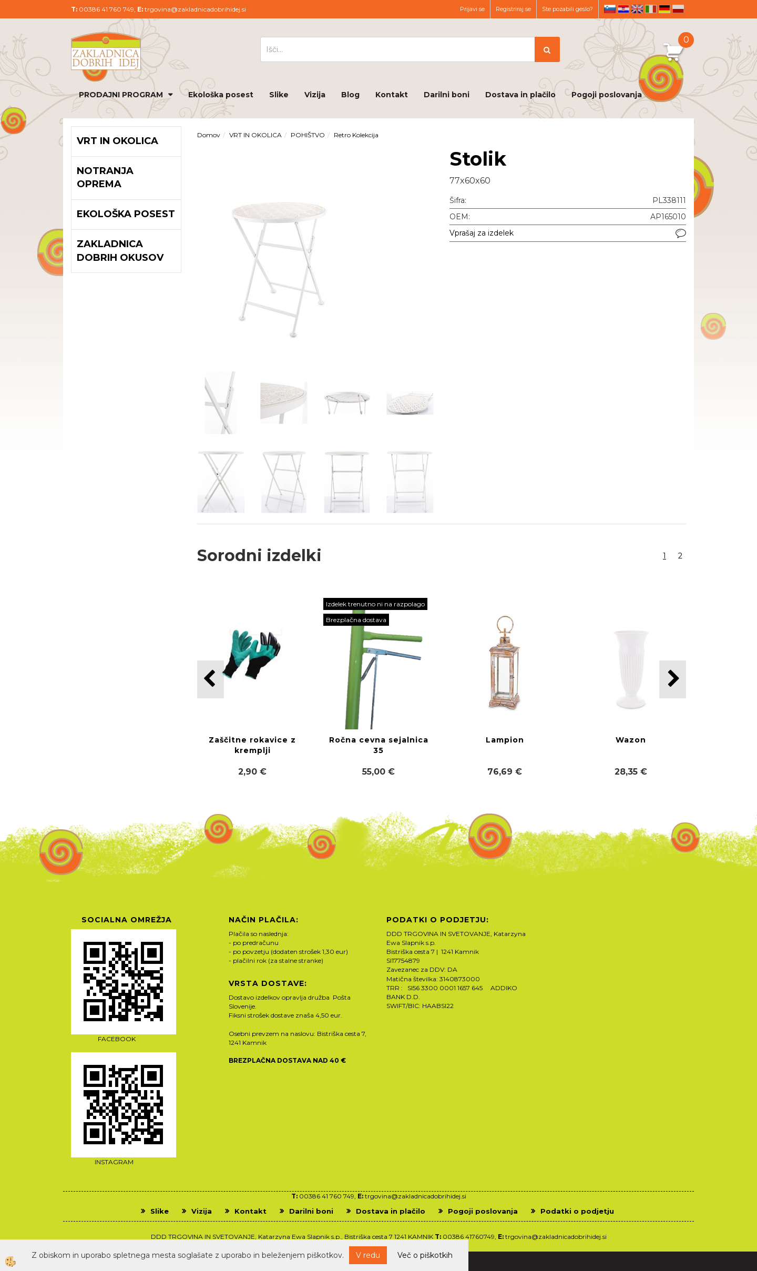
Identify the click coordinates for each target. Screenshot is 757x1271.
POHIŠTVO (308, 135)
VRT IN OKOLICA (255, 135)
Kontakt (391, 94)
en (637, 9)
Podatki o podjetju (577, 1211)
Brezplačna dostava (356, 620)
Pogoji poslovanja (606, 94)
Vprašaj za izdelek (481, 233)
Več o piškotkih (425, 1255)
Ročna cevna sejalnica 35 (378, 745)
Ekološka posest (220, 94)
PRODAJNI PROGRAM (121, 94)
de (664, 9)
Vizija (314, 94)
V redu (368, 1255)
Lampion (505, 740)
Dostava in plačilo (520, 94)
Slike (279, 94)
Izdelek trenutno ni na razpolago (375, 604)
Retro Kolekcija (356, 135)
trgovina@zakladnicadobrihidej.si (195, 9)
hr (623, 9)
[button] (672, 679)
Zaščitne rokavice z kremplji (252, 745)
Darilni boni (446, 94)
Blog (350, 94)
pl (678, 9)
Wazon (631, 740)
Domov (208, 135)
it (651, 9)
